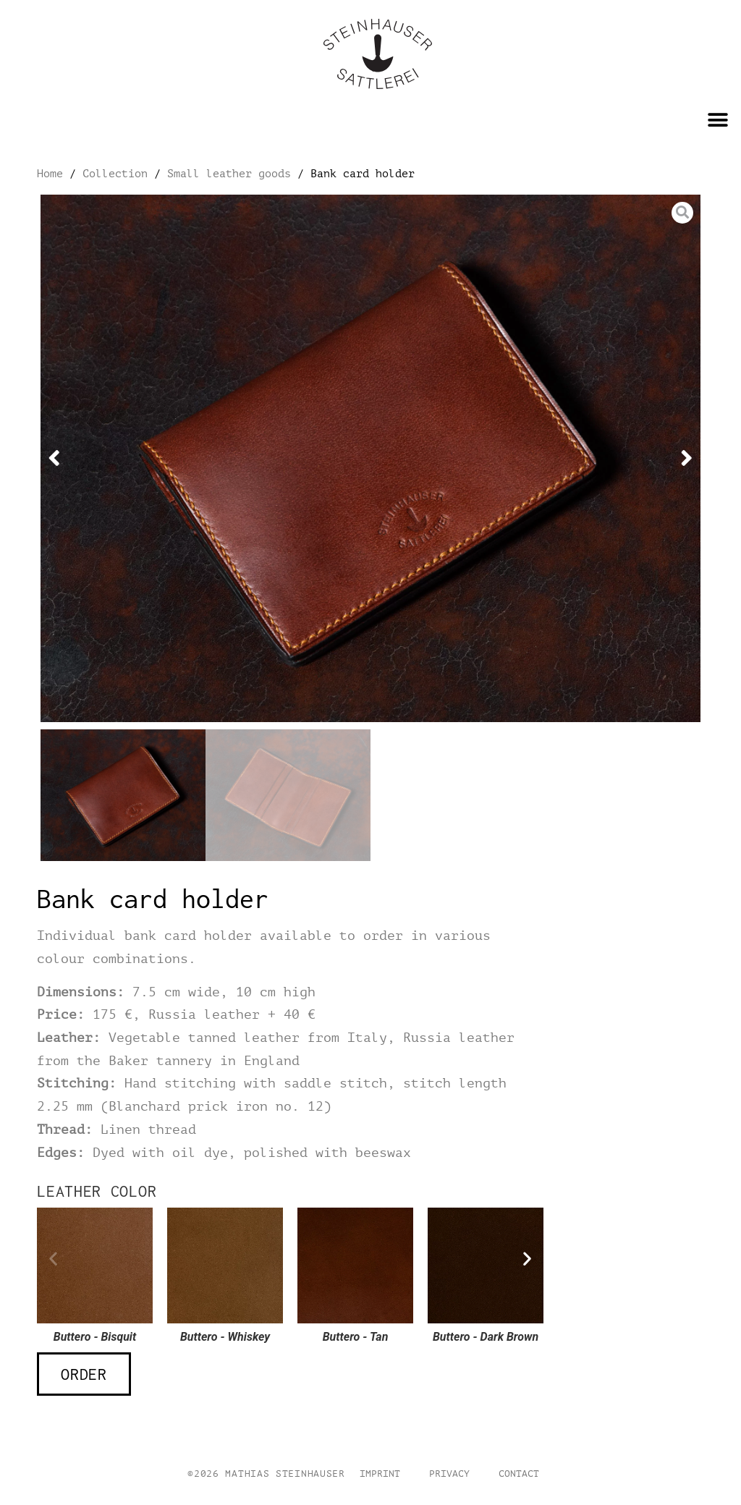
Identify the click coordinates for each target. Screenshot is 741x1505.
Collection (115, 173)
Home (50, 173)
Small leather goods (229, 173)
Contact (519, 1474)
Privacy (449, 1474)
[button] (717, 119)
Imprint (380, 1474)
